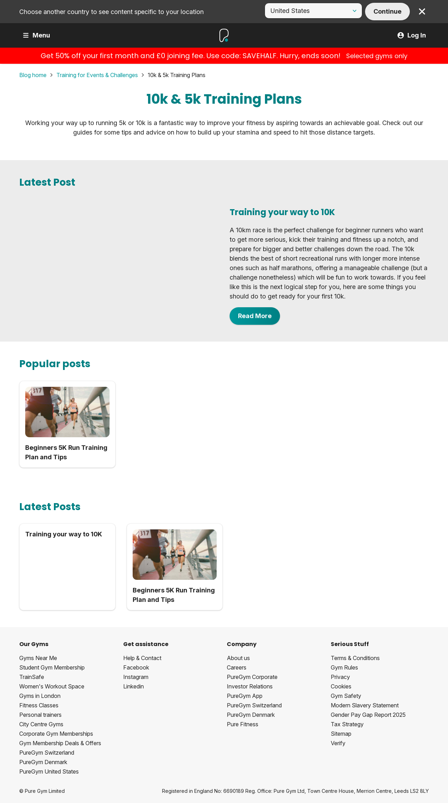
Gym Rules (344, 667)
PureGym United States (49, 771)
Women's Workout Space (51, 686)
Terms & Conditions (355, 657)
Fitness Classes (38, 705)
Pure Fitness (242, 724)
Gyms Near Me (38, 657)
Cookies (341, 686)
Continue (387, 11)
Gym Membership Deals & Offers (60, 743)
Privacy (340, 676)
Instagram (135, 676)
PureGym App (244, 695)
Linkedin (133, 686)
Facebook (136, 667)
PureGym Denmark (43, 762)
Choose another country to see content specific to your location (111, 11)
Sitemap (341, 733)
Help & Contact (142, 657)
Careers (236, 667)
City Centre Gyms (41, 724)
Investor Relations (250, 686)
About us (238, 657)
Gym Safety (346, 695)
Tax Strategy (347, 724)
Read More (255, 316)
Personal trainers (40, 714)
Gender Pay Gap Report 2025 (368, 714)
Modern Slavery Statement (365, 705)
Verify (338, 743)
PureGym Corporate (252, 676)
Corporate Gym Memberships (56, 733)
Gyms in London (40, 695)
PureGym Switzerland (46, 752)
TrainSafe (31, 676)
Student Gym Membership (52, 667)
